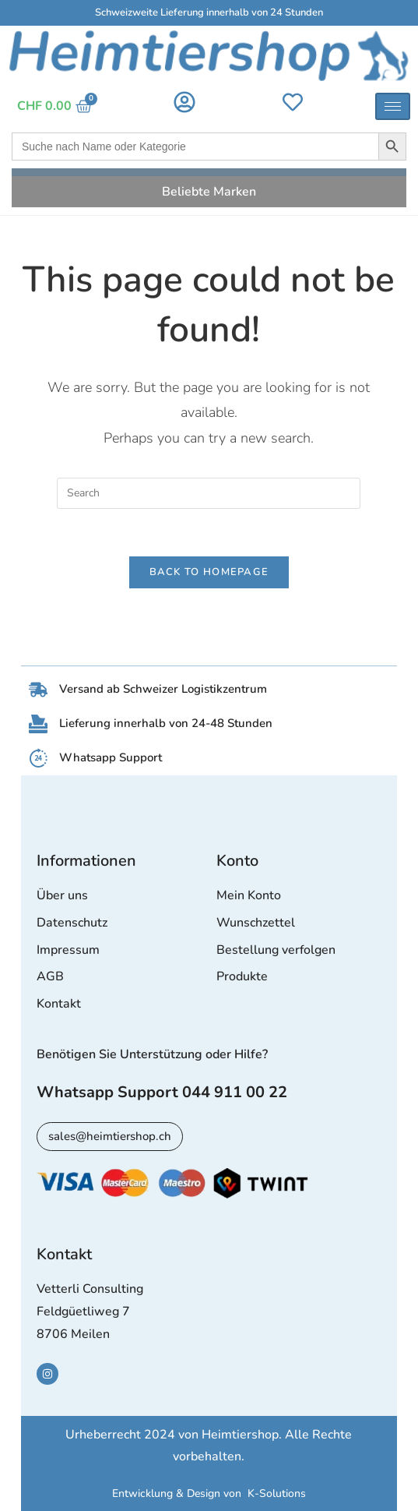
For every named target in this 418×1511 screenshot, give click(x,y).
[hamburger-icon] (392, 106)
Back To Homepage (209, 572)
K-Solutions (277, 1493)
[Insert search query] (208, 493)
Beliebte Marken (209, 191)
